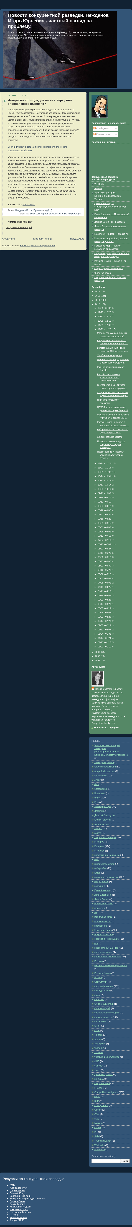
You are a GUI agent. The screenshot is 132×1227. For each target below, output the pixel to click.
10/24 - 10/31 (105, 476)
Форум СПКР (17, 1220)
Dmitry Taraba (101, 1105)
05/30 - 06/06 (105, 561)
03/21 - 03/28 (105, 600)
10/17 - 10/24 (105, 480)
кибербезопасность (104, 864)
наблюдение (100, 926)
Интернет (43, 213)
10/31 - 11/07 (105, 472)
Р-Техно (98, 961)
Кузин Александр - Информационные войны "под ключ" (110, 206)
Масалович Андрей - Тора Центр (111, 234)
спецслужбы (100, 1021)
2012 (98, 296)
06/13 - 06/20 (105, 553)
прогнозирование (103, 952)
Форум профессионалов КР (108, 268)
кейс (96, 859)
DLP (96, 1101)
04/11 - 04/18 (105, 591)
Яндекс (98, 1088)
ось (96, 943)
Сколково (99, 999)
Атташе (98, 188)
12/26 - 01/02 (105, 308)
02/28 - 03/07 (105, 612)
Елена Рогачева (102, 820)
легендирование (102, 895)
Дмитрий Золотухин (104, 815)
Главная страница (42, 239)
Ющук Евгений (102, 1083)
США (97, 1030)
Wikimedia (99, 1149)
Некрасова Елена (103, 934)
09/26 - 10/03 (105, 493)
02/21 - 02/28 (105, 617)
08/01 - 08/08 (105, 527)
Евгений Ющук (18, 1193)
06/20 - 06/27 (105, 548)
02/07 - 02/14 (105, 625)
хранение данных (103, 1074)
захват (97, 833)
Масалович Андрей (20, 1206)
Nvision (98, 1123)
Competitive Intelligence (106, 1092)
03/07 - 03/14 (105, 608)
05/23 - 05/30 (105, 566)
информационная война (107, 855)
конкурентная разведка (106, 877)
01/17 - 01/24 (105, 638)
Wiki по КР (99, 184)
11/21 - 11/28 (105, 329)
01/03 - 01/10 (105, 646)
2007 (98, 660)
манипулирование (103, 903)
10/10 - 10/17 (105, 485)
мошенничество (102, 921)
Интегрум (99, 842)
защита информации (105, 837)
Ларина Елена (17, 1201)
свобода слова (102, 990)
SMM (97, 1136)
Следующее (8, 239)
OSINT (97, 1127)
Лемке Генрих (101, 899)
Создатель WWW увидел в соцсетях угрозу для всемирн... (111, 444)
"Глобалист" (29, 204)
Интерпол (99, 851)
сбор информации (103, 986)
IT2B (96, 1119)
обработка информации (106, 939)
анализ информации (105, 767)
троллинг (99, 1048)
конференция (101, 881)
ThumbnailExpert (102, 1141)
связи (97, 995)
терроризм (99, 1043)
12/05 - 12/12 (105, 321)
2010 (98, 304)
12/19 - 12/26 (105, 312)
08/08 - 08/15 (105, 523)
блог (96, 784)
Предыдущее (77, 239)
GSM (97, 1114)
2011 (98, 300)
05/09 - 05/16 (105, 574)
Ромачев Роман (102, 973)
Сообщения (100, 128)
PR (96, 1132)
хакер (97, 1070)
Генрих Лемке (17, 1190)
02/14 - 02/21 (105, 621)
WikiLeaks (99, 1145)
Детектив (99, 811)
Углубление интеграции (109, 355)
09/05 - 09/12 (105, 506)
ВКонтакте (99, 793)
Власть (33, 213)
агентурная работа (104, 762)
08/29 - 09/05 (105, 510)
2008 (98, 656)
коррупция (99, 886)
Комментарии (101, 134)
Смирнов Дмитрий (103, 1004)
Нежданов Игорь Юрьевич (109, 689)
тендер (98, 1039)
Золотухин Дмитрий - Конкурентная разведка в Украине (107, 196)
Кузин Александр (103, 890)
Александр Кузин (19, 1188)
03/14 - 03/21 (105, 604)
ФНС (96, 1061)
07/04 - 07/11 (105, 540)
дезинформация (102, 806)
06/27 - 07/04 (105, 544)
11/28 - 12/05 (105, 325)
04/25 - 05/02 (105, 583)
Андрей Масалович (104, 771)
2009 (98, 652)
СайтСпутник (101, 982)
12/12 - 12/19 (105, 316)
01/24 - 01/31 (105, 634)
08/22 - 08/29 (105, 514)
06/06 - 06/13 (105, 557)
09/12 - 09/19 (105, 502)
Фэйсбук (98, 1066)
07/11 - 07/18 (105, 536)
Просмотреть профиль (107, 727)
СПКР (97, 1026)
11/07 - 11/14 (105, 468)
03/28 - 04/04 (105, 595)
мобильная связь (103, 917)
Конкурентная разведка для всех (27, 1198)
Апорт (97, 780)
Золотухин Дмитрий (20, 1196)
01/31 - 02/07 (105, 629)
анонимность (101, 775)
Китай (97, 873)
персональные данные (106, 948)
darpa (97, 1096)
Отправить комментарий (19, 227)
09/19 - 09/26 (105, 497)
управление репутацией (107, 1057)
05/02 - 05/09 (105, 578)
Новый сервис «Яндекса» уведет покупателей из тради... (110, 455)
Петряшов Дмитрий (20, 1212)
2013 (98, 291)
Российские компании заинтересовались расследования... (108, 377)
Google (98, 1110)
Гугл (96, 802)
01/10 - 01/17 (105, 642)
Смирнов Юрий (102, 1008)
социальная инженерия (106, 1012)
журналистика (101, 824)
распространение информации (65, 213)
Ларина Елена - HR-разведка (109, 222)
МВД (96, 912)
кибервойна (100, 868)
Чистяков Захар (102, 273)
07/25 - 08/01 (105, 531)
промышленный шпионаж (107, 956)
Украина (98, 1052)
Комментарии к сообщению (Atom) (38, 245)
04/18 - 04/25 (105, 587)
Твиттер (98, 1035)
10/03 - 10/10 (105, 489)
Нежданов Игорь (103, 930)
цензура (98, 1079)
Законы (98, 828)
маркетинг (99, 908)
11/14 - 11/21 (105, 463)
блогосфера (100, 789)
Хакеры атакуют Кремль (109, 437)
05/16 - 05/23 (105, 570)
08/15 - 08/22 (105, 519)
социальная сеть (103, 1017)
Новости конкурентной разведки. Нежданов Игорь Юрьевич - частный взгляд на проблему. (58, 21)
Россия (98, 977)
